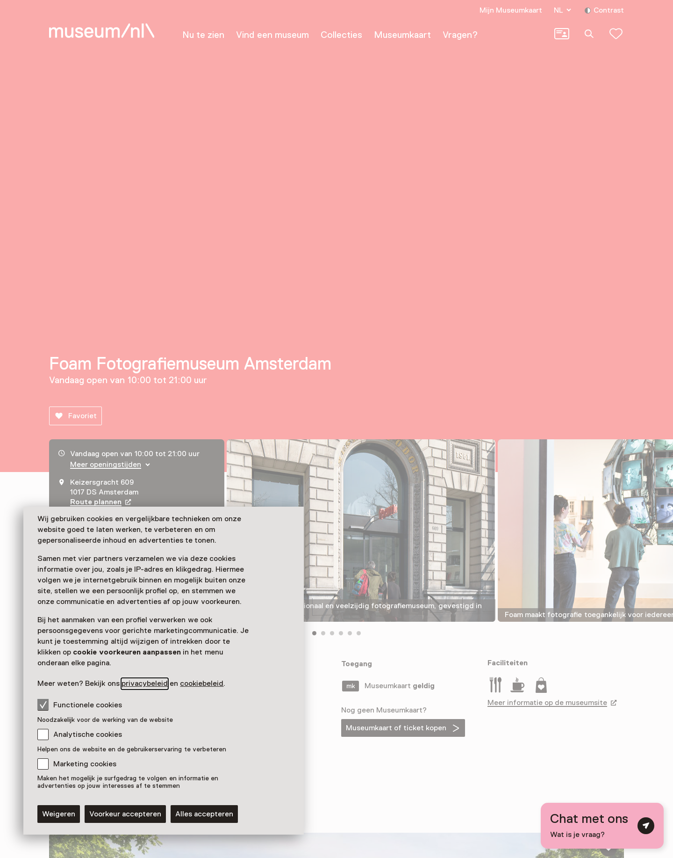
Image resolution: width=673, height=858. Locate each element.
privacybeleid (145, 683)
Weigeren (58, 814)
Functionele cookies (79, 704)
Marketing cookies (84, 764)
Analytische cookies (87, 734)
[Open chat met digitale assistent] (602, 826)
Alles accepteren (204, 814)
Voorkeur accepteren (125, 814)
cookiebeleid (201, 683)
